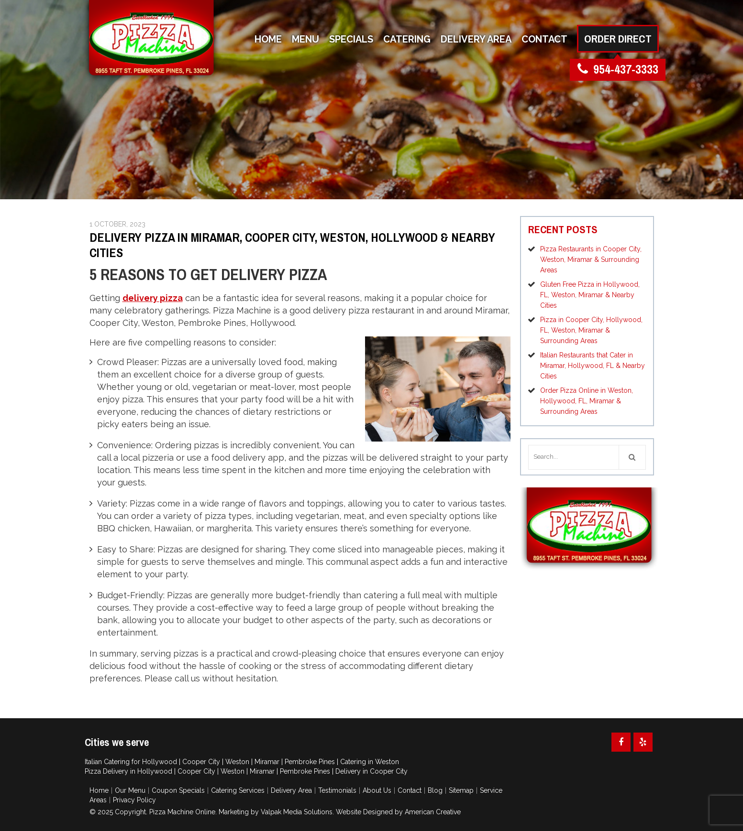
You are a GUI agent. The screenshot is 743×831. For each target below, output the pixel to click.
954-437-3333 (617, 69)
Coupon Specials (178, 790)
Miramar (267, 762)
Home (99, 790)
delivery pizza (152, 298)
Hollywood (159, 762)
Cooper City (201, 762)
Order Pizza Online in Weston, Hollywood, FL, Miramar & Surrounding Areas (586, 401)
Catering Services (238, 790)
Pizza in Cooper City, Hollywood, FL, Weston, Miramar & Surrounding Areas (591, 330)
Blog (435, 790)
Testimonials (337, 790)
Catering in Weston (369, 762)
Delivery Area (291, 790)
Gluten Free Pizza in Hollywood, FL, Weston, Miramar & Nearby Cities (590, 295)
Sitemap (461, 790)
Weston (237, 762)
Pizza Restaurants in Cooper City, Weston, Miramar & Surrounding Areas (591, 259)
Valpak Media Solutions (297, 812)
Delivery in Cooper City (371, 771)
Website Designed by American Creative (398, 812)
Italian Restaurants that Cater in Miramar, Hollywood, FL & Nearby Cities (592, 365)
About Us (377, 790)
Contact (409, 790)
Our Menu (130, 790)
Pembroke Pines (310, 762)
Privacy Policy (134, 800)
